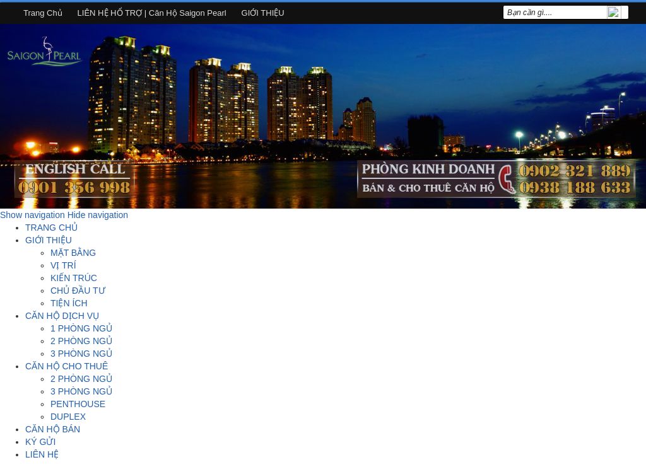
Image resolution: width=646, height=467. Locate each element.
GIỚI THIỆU (263, 13)
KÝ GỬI (40, 442)
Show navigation (32, 215)
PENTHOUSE (77, 404)
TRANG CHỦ (51, 227)
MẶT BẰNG (73, 253)
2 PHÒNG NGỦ (81, 341)
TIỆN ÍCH (69, 303)
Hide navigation (98, 215)
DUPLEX (68, 417)
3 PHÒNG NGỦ (81, 354)
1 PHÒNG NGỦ (81, 328)
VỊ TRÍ (63, 265)
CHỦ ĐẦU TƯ (77, 290)
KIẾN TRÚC (73, 278)
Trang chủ (42, 13)
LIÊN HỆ (42, 454)
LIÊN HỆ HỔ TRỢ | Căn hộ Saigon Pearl (152, 13)
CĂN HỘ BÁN (52, 429)
